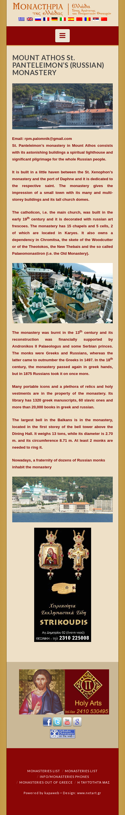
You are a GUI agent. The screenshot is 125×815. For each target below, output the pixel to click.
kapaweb (51, 793)
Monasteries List (43, 771)
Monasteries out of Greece (46, 782)
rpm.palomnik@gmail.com (48, 138)
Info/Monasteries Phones (64, 776)
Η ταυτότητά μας (93, 782)
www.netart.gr (89, 793)
